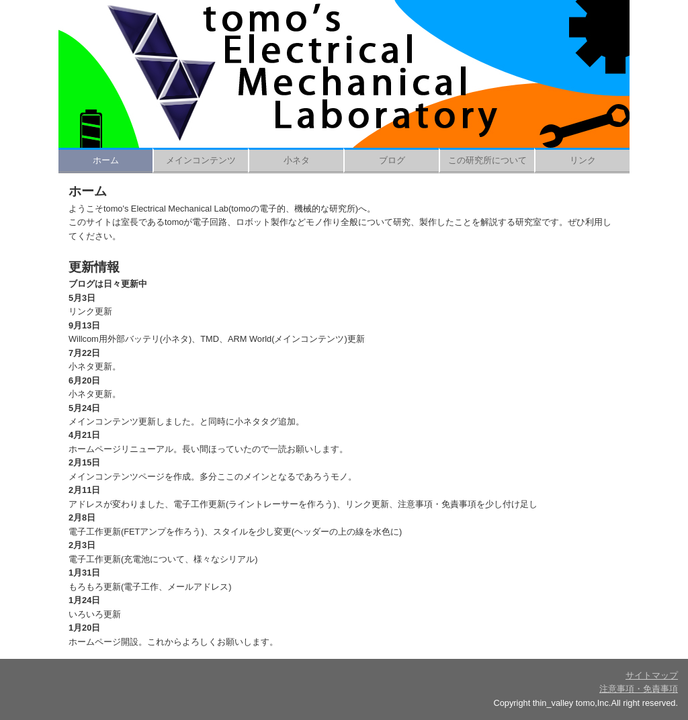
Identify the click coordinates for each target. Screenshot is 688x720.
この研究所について (487, 160)
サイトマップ (652, 675)
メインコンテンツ (201, 160)
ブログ (392, 160)
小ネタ (297, 160)
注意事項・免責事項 (638, 689)
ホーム (106, 160)
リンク (583, 160)
